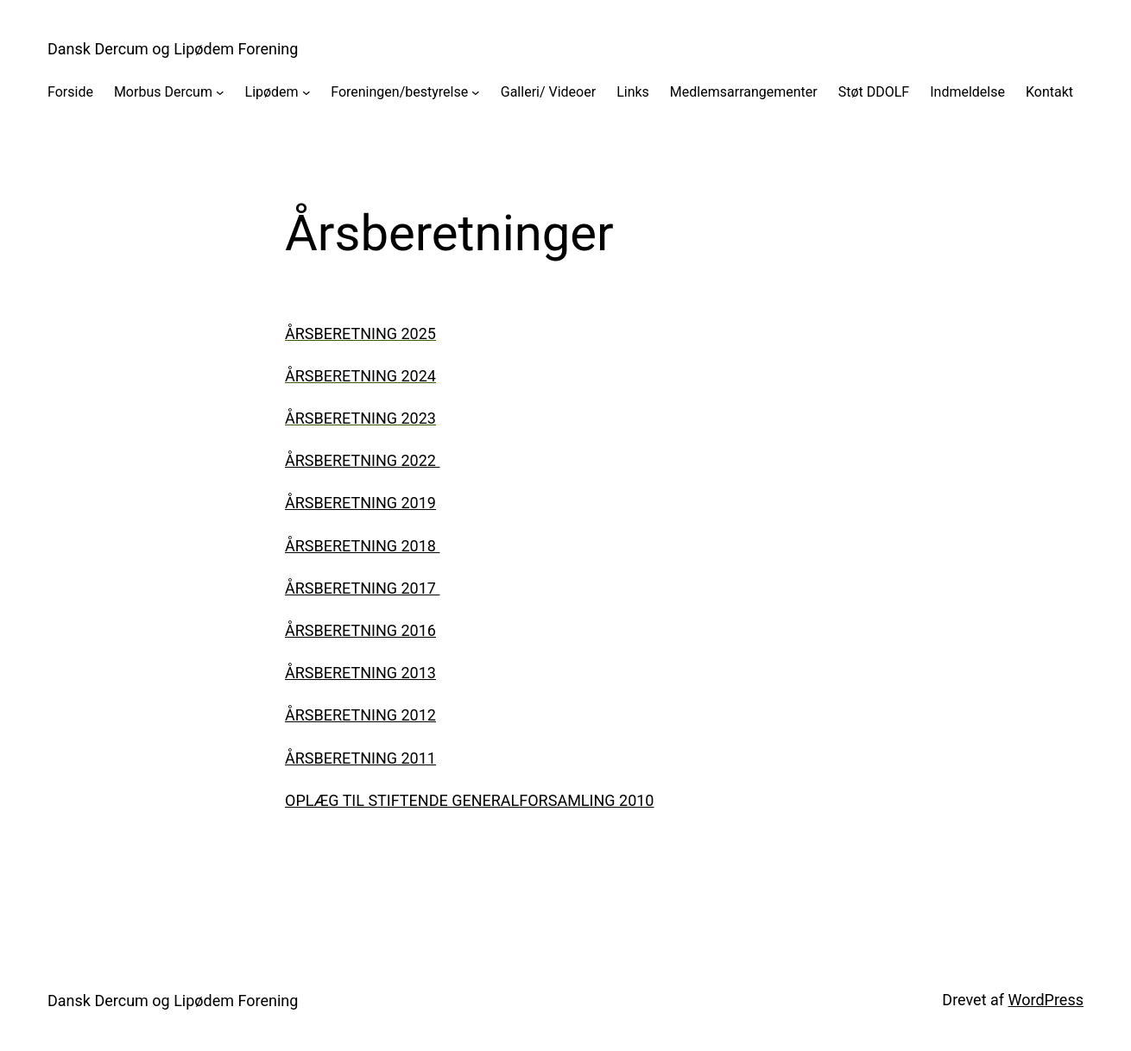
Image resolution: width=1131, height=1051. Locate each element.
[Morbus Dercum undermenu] (220, 92)
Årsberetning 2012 (360, 715)
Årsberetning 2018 (360, 546)
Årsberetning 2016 (360, 630)
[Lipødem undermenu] (306, 92)
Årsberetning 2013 (360, 673)
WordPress (1046, 1000)
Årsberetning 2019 (360, 503)
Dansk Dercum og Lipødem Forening (172, 49)
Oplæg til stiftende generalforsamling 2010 (469, 800)
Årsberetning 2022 (362, 460)
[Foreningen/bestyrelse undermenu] (475, 92)
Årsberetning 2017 (360, 588)
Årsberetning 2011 (360, 758)
